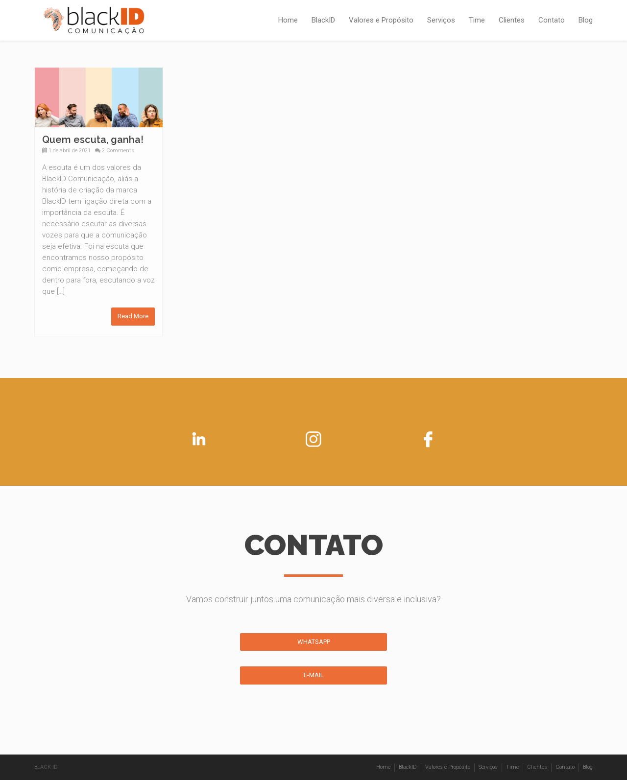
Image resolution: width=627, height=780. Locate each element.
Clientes (512, 20)
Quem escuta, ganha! (93, 139)
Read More (133, 316)
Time (477, 20)
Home (288, 20)
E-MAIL (314, 675)
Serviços (441, 20)
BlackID (323, 20)
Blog (586, 20)
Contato (551, 20)
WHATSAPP (313, 641)
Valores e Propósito (381, 20)
